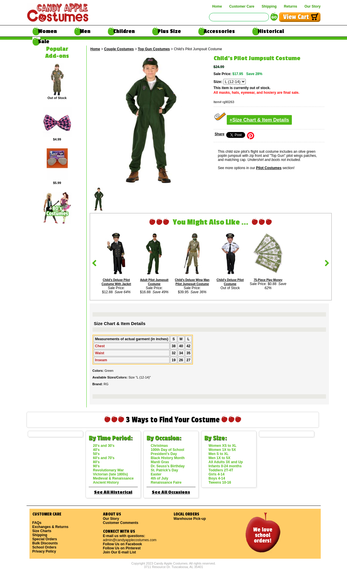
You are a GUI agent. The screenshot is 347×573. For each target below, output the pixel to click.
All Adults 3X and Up (226, 462)
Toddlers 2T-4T (221, 470)
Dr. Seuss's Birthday (168, 466)
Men (85, 31)
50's (96, 454)
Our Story (312, 6)
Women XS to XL (223, 446)
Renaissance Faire (166, 482)
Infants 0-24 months (225, 466)
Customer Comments (120, 523)
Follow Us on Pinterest (122, 548)
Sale (43, 41)
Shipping (268, 6)
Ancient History (106, 482)
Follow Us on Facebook (122, 544)
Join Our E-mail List (119, 552)
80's (96, 462)
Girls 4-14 (217, 474)
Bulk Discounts (45, 543)
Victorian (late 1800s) (110, 474)
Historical (271, 31)
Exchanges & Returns (50, 527)
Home (217, 6)
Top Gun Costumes (154, 49)
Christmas (159, 446)
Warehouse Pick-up (190, 519)
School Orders (44, 547)
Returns (290, 6)
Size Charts (41, 531)
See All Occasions (171, 492)
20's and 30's (104, 446)
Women (47, 31)
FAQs (36, 523)
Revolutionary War (108, 470)
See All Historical (113, 492)
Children (124, 31)
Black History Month (168, 458)
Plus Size (169, 31)
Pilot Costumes (268, 168)
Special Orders (44, 539)
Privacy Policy (44, 551)
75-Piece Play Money (268, 280)
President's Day (164, 454)
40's (96, 450)
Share (219, 134)
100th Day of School (167, 450)
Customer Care (241, 6)
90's (96, 466)
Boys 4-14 (217, 478)
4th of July (159, 478)
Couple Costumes (119, 49)
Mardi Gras (160, 462)
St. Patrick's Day (164, 470)
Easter (156, 474)
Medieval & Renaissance (113, 478)
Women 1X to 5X (222, 450)
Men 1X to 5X (220, 458)
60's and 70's (104, 458)
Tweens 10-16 (220, 482)
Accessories (219, 31)
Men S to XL (219, 454)
